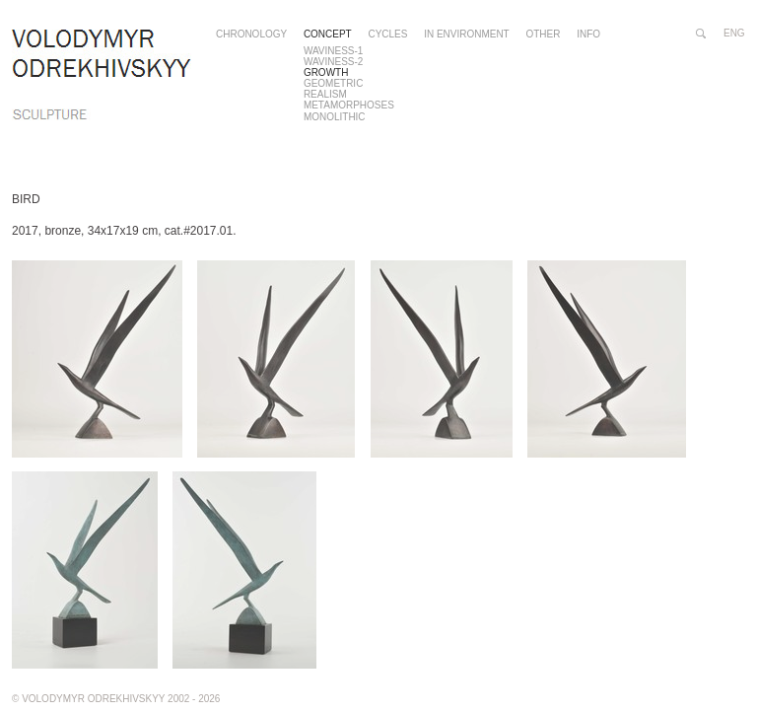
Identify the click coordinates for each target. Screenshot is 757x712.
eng (734, 33)
